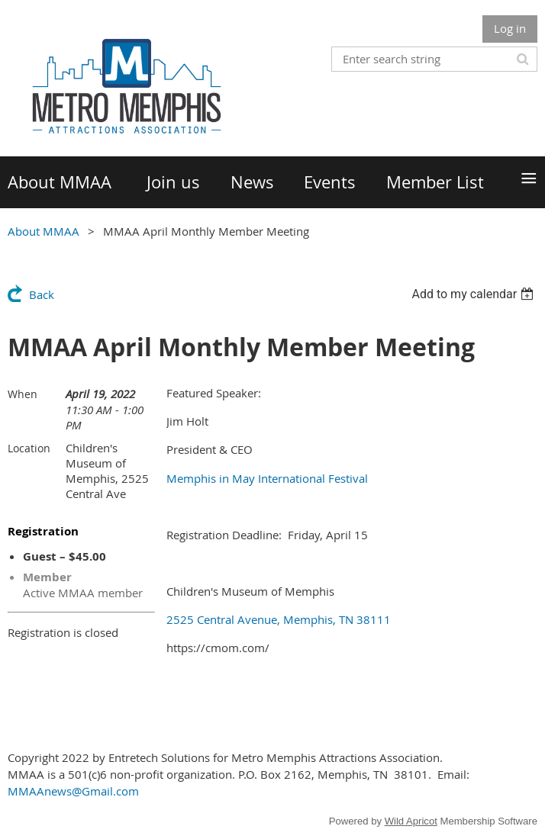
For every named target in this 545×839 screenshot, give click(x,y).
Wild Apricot (411, 821)
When (22, 394)
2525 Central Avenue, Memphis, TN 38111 (278, 619)
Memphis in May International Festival (267, 478)
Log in (510, 28)
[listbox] (474, 294)
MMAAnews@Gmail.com (73, 791)
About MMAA (43, 231)
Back (41, 294)
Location (29, 448)
